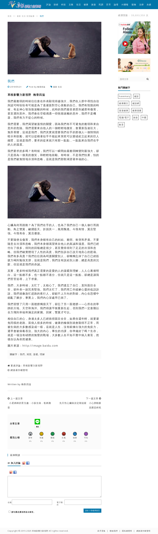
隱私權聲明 (127, 531)
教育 (121, 124)
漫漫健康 (123, 110)
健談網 (135, 103)
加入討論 (14, 463)
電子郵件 (60, 503)
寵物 (134, 4)
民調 (101, 4)
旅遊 (93, 4)
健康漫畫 (137, 110)
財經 (56, 4)
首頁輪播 (30, 16)
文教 (71, 4)
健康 (86, 4)
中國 (144, 117)
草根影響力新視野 (33, 365)
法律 (141, 4)
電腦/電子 (124, 117)
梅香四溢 (41, 87)
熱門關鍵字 (124, 87)
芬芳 (108, 4)
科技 (63, 4)
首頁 (10, 16)
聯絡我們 (114, 531)
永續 (149, 4)
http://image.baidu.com (40, 345)
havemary (124, 96)
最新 (19, 16)
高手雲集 (101, 531)
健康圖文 (123, 103)
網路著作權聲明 (19, 370)
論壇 (116, 4)
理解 (42, 354)
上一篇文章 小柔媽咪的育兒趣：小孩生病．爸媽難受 (29, 403)
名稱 (10, 502)
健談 (136, 96)
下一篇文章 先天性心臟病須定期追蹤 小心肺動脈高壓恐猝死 (79, 403)
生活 (78, 4)
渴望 (29, 354)
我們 (22, 354)
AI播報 (125, 4)
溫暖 (35, 354)
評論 (48, 4)
